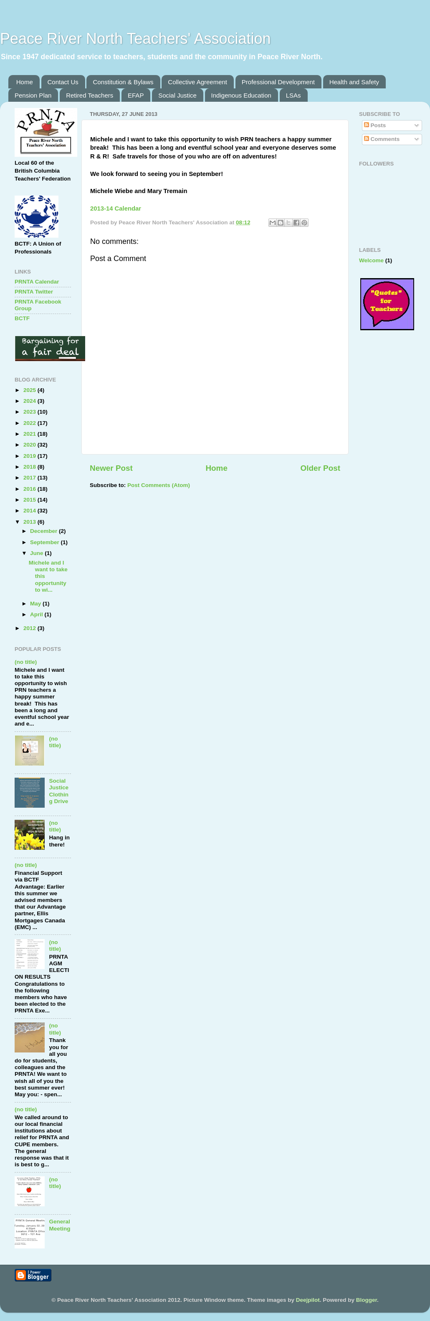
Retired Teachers (89, 95)
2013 (30, 522)
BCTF (22, 318)
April (37, 614)
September (45, 542)
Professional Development (278, 81)
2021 (30, 434)
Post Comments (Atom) (158, 485)
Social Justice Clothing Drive (58, 791)
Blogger (366, 1300)
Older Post (320, 468)
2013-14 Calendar (115, 208)
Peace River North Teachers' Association (135, 38)
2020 (30, 445)
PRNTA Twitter (34, 292)
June (37, 553)
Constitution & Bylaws (123, 81)
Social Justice (177, 95)
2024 (30, 401)
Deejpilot (308, 1300)
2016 (30, 489)
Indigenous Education (241, 95)
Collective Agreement (197, 81)
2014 (30, 510)
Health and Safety (354, 81)
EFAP (136, 95)
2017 (30, 478)
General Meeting (59, 1224)
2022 (30, 423)
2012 (30, 628)
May (36, 603)
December (44, 531)
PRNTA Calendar (37, 282)
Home (24, 81)
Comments (382, 139)
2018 (30, 467)
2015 (30, 500)
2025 (30, 390)
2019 (30, 456)
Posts (375, 125)
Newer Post (111, 468)
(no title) (26, 662)
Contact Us (63, 81)
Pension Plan (33, 95)
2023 (30, 412)
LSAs (293, 95)
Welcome (371, 260)
